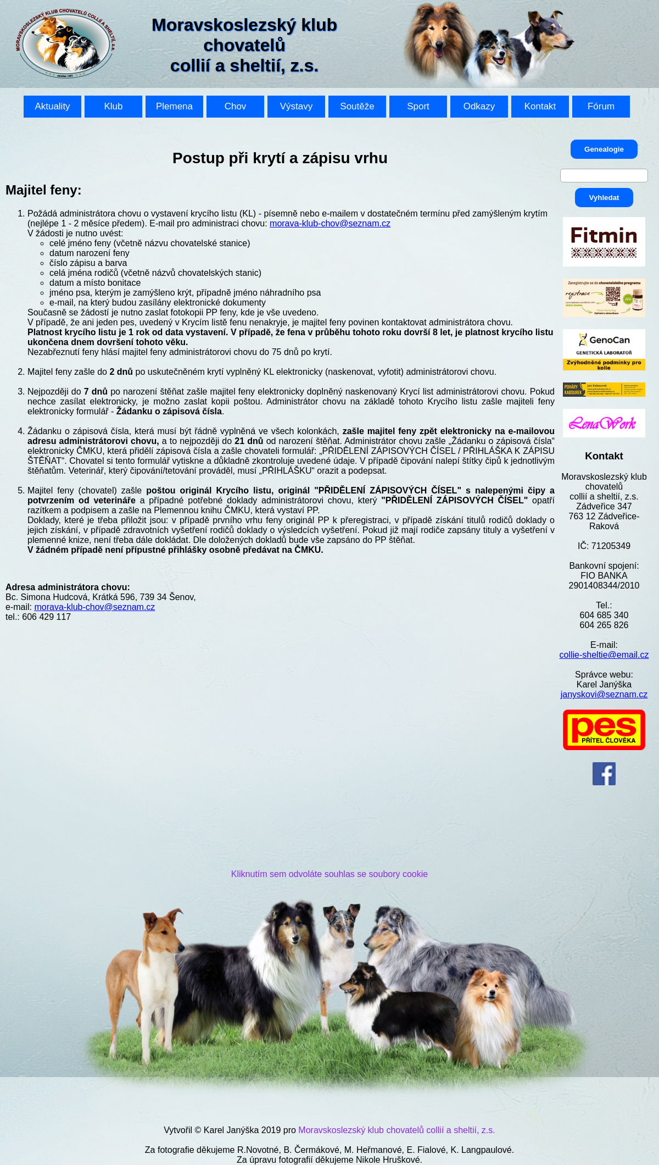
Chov (236, 106)
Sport (418, 106)
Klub (113, 106)
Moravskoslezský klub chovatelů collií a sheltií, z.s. (396, 1130)
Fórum (601, 106)
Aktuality (52, 106)
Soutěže (357, 106)
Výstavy (296, 106)
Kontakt (540, 106)
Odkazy (479, 106)
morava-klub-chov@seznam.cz (330, 223)
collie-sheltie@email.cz (604, 654)
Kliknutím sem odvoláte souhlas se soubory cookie (329, 874)
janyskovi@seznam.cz (604, 694)
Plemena (174, 106)
